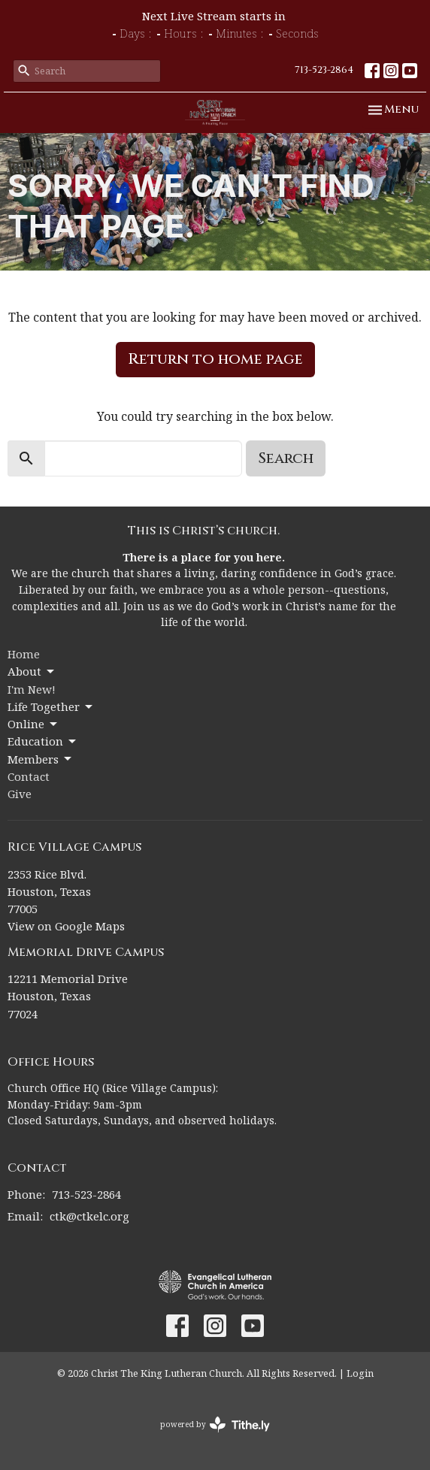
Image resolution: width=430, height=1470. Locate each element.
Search (285, 458)
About (32, 671)
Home (24, 653)
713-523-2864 (324, 70)
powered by (215, 1424)
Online (33, 724)
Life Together (51, 707)
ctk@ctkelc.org (89, 1215)
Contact (29, 776)
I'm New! (32, 689)
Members (41, 759)
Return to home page (215, 359)
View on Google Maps (66, 925)
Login (360, 1373)
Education (43, 741)
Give (20, 793)
